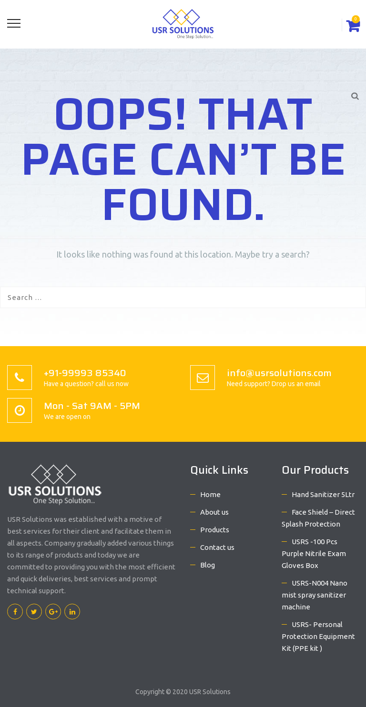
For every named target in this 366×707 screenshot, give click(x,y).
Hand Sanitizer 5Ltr (323, 494)
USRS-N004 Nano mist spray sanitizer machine (314, 595)
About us (214, 512)
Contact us (217, 547)
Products (214, 530)
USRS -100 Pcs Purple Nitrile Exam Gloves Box (314, 553)
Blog (207, 565)
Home (210, 494)
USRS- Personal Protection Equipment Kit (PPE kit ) (318, 636)
